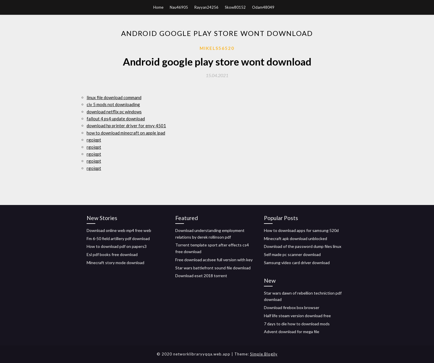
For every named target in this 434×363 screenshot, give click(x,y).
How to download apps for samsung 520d (301, 230)
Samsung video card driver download (297, 262)
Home (158, 7)
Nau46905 (179, 7)
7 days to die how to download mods (297, 323)
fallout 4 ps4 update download (116, 118)
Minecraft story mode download (115, 262)
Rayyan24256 (206, 7)
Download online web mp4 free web (119, 230)
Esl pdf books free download (112, 254)
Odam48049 (263, 7)
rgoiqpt (94, 139)
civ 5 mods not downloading (113, 104)
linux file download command (114, 97)
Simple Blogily (264, 354)
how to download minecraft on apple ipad (126, 132)
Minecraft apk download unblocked (295, 238)
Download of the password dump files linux (302, 246)
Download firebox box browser (291, 307)
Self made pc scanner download (292, 254)
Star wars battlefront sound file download (213, 267)
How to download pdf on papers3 (117, 246)
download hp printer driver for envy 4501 (126, 125)
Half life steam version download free (297, 315)
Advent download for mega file (291, 331)
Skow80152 (235, 7)
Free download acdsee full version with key (214, 259)
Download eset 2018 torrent (201, 275)
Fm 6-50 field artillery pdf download (118, 238)
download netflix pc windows (114, 111)
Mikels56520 (217, 48)
